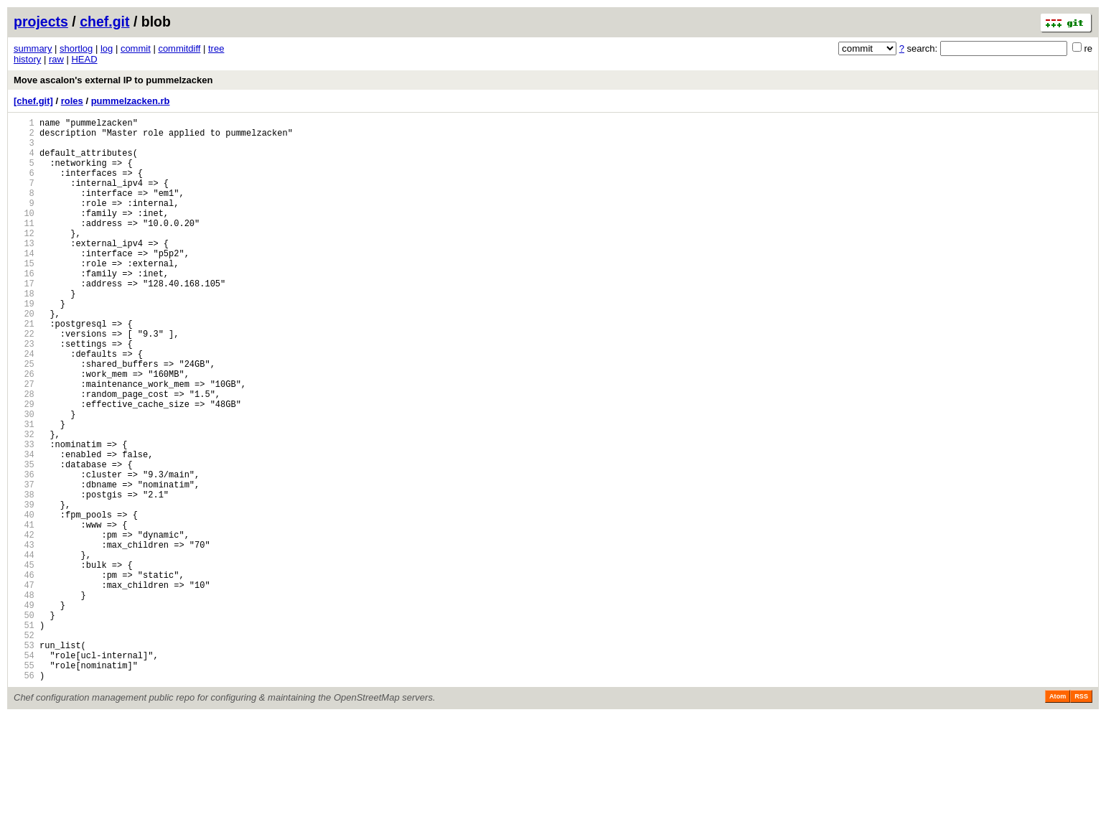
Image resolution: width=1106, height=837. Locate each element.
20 (24, 356)
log (106, 48)
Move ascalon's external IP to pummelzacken (113, 80)
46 (24, 674)
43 (24, 637)
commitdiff (179, 48)
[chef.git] (33, 100)
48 (24, 698)
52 (24, 747)
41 (24, 613)
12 (24, 259)
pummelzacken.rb (130, 100)
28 (24, 454)
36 (24, 552)
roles (72, 100)
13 (24, 271)
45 (24, 661)
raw (56, 59)
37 (24, 564)
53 (24, 759)
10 (24, 234)
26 (24, 430)
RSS (1081, 816)
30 (24, 478)
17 (24, 320)
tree (216, 48)
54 (24, 771)
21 (24, 369)
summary (33, 48)
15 (24, 295)
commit (136, 48)
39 (24, 588)
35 (24, 539)
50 (24, 722)
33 (24, 515)
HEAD (84, 59)
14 (24, 283)
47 (24, 686)
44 (24, 649)
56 (24, 796)
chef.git (104, 21)
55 (24, 783)
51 (24, 735)
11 (24, 246)
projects (41, 21)
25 (24, 417)
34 (24, 527)
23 (24, 393)
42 (24, 625)
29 (24, 466)
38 (24, 576)
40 (24, 600)
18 (24, 332)
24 (24, 405)
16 (24, 307)
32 (24, 503)
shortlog (76, 48)
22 (24, 381)
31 (24, 491)
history (27, 59)
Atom (1057, 816)
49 (24, 710)
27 (24, 442)
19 (24, 344)
